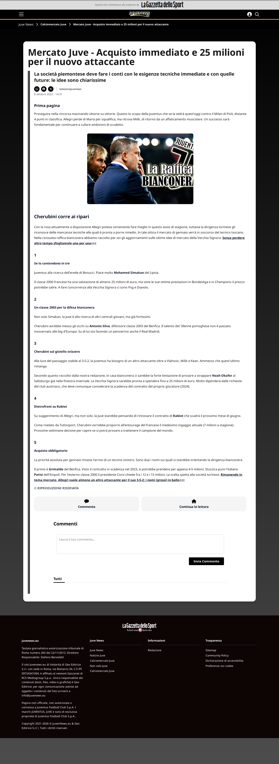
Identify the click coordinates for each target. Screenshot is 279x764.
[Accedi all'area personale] (249, 14)
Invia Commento (206, 561)
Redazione (154, 650)
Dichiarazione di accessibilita (224, 660)
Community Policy (217, 655)
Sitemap (211, 650)
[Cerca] (257, 14)
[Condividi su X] (50, 89)
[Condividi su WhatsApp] (37, 89)
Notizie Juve (97, 655)
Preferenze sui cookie (219, 666)
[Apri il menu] (21, 14)
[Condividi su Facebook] (43, 89)
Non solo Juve (99, 666)
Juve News (26, 24)
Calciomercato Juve (53, 24)
